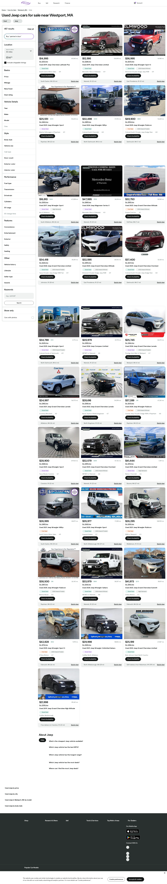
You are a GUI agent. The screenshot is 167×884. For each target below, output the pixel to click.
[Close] (164, 873)
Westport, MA (22, 10)
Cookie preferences (116, 879)
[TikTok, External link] (127, 847)
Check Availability (47, 76)
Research (56, 3)
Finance (67, 3)
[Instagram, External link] (127, 856)
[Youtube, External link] (127, 853)
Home (4, 10)
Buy (39, 3)
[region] (83, 877)
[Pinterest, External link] (127, 859)
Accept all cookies (135, 879)
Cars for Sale (12, 10)
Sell (47, 3)
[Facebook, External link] (127, 850)
